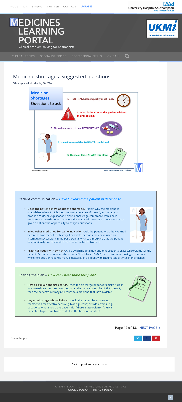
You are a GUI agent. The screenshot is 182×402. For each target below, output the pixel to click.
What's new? (32, 6)
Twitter (53, 6)
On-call (113, 56)
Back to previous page (85, 364)
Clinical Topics (23, 56)
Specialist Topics (53, 56)
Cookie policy (78, 389)
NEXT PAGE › (149, 327)
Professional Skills (87, 56)
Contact (70, 6)
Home (14, 6)
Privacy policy (103, 389)
